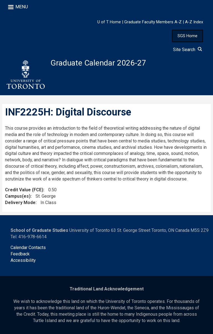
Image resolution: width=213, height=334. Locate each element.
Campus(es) (18, 196)
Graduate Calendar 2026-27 (98, 62)
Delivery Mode (20, 202)
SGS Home (187, 35)
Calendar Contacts (28, 247)
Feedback (20, 254)
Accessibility (23, 260)
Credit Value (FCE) (24, 189)
